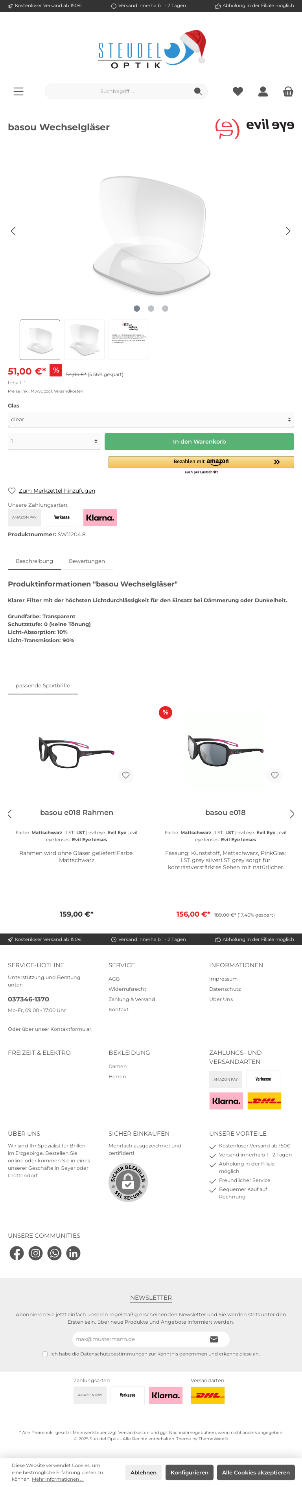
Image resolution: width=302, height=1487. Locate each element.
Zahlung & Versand (132, 999)
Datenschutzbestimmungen (113, 1354)
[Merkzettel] (238, 91)
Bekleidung (129, 1052)
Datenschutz (225, 989)
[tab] (34, 561)
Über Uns (221, 999)
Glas (13, 405)
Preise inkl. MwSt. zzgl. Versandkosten (45, 391)
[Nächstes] (288, 231)
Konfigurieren (189, 1472)
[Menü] (18, 91)
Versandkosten (133, 1432)
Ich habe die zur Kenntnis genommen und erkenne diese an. (155, 1354)
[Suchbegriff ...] (117, 91)
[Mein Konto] (263, 91)
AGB (114, 979)
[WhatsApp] (54, 1253)
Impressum (223, 979)
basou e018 (225, 812)
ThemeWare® (213, 1438)
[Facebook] (17, 1253)
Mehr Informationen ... (58, 1479)
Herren (117, 1077)
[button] (201, 465)
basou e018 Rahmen (76, 812)
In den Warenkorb (199, 441)
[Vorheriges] (14, 231)
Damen (118, 1066)
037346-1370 (28, 999)
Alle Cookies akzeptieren (256, 1472)
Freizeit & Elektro (39, 1052)
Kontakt (119, 1009)
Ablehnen (144, 1472)
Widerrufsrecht (127, 989)
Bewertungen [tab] (87, 561)
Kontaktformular (70, 1029)
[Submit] (214, 1339)
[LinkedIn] (73, 1253)
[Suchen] (198, 91)
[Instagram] (35, 1253)
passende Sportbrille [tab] (43, 685)
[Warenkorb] (286, 91)
